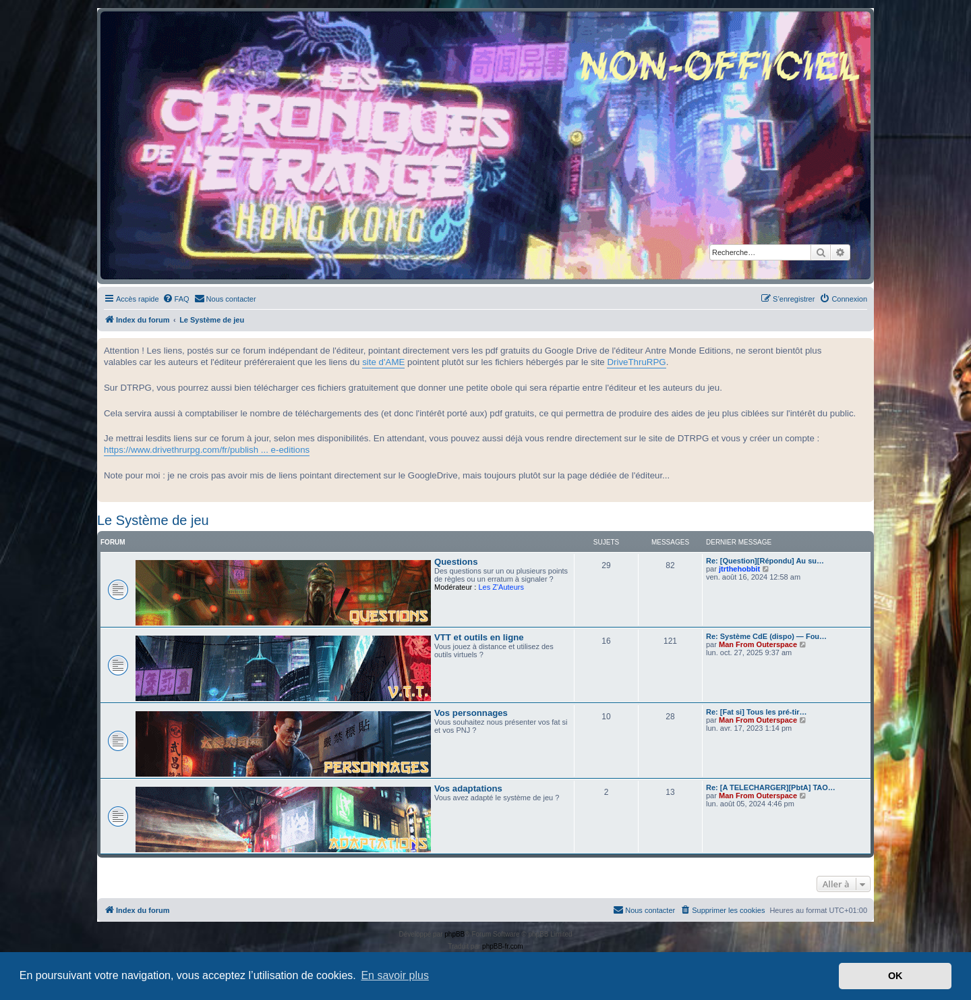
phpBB (454, 934)
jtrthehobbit (739, 569)
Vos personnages (471, 713)
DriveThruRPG (636, 362)
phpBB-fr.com (502, 946)
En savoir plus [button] (395, 975)
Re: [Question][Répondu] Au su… (765, 561)
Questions (455, 562)
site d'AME (383, 362)
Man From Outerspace (758, 644)
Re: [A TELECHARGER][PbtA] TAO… (770, 787)
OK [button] (895, 975)
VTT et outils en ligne (479, 637)
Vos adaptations (468, 788)
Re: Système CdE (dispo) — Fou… (766, 636)
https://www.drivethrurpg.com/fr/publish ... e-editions (207, 450)
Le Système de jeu (153, 520)
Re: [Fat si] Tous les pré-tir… (756, 712)
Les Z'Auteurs (501, 587)
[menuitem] (176, 299)
